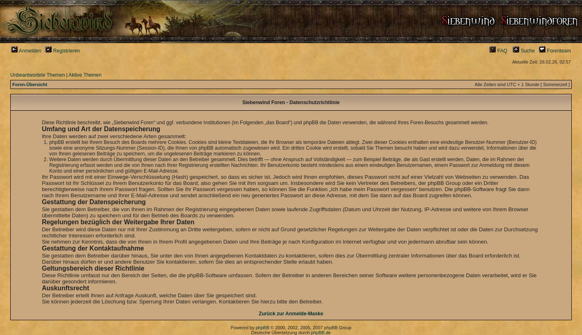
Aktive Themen (85, 75)
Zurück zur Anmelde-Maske (291, 314)
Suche (524, 51)
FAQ (498, 51)
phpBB (262, 327)
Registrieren (62, 51)
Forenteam (555, 51)
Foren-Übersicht (29, 84)
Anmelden (26, 51)
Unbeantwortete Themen (37, 75)
